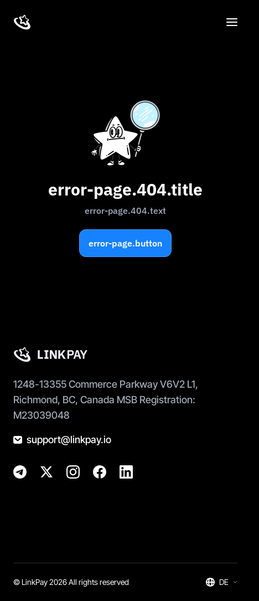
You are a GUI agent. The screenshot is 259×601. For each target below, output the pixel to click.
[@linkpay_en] (20, 472)
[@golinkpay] (46, 472)
